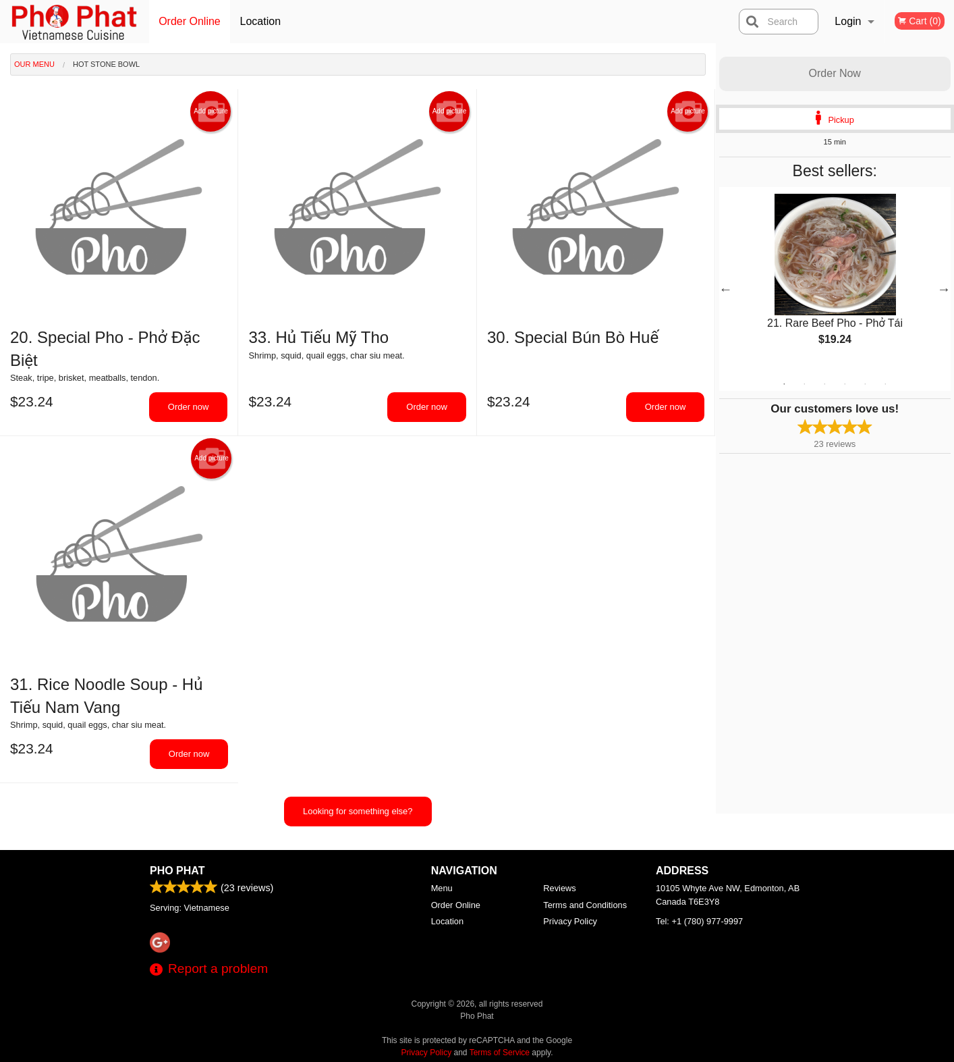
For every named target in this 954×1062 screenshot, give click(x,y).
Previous (726, 289)
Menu (442, 888)
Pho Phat (177, 870)
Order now (188, 407)
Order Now (835, 73)
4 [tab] (844, 384)
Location (260, 21)
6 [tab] (885, 384)
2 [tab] (804, 384)
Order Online (190, 21)
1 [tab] (784, 384)
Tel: (699, 921)
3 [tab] (824, 384)
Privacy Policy (570, 921)
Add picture (211, 111)
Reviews (559, 888)
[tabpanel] (835, 280)
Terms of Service (500, 1052)
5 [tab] (865, 384)
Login (848, 21)
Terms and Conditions (585, 905)
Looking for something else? (358, 811)
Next (944, 289)
